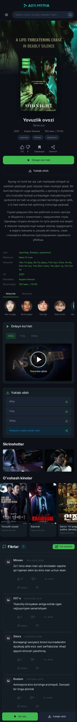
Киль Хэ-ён (65, 262)
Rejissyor (27, 293)
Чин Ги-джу (25, 262)
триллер (24, 137)
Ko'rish (20, 716)
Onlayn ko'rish (38, 160)
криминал (52, 137)
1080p (34, 335)
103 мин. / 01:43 (54, 131)
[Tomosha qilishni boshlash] (38, 362)
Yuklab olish (38, 170)
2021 (16, 131)
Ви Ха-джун (40, 262)
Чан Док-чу (56, 265)
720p (22, 335)
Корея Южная (32, 131)
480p (11, 335)
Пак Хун (52, 262)
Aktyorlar (11, 293)
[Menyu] (6, 14)
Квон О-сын (25, 257)
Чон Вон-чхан (41, 265)
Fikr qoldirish (63, 546)
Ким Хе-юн (25, 265)
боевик (37, 137)
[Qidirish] (70, 15)
